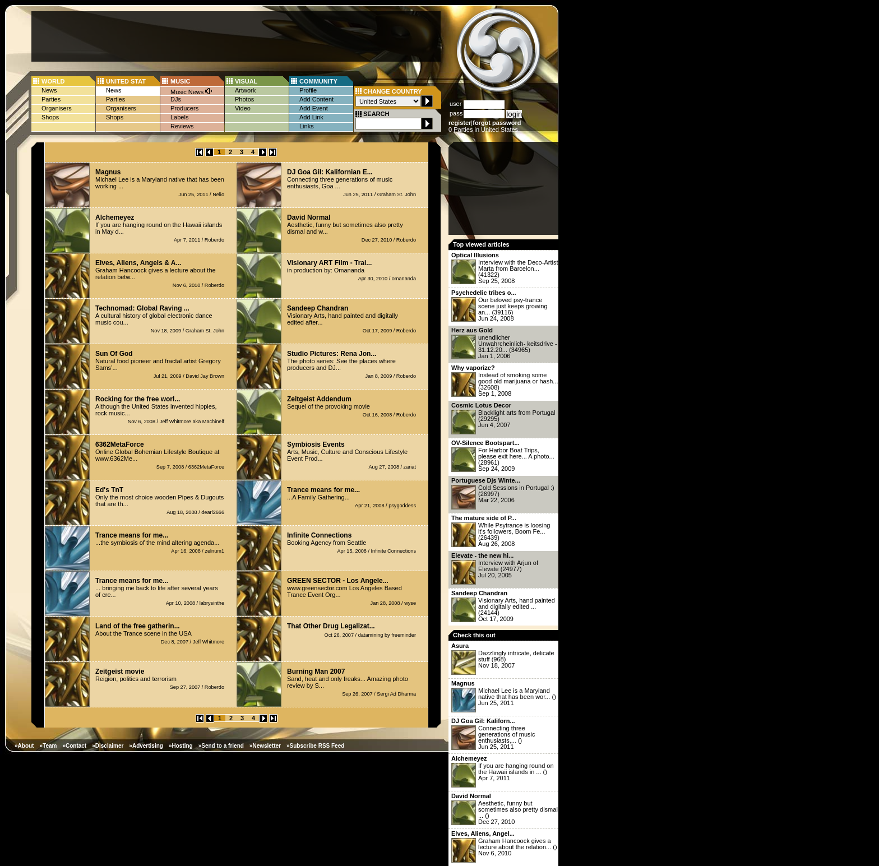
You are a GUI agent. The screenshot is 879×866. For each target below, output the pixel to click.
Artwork (245, 90)
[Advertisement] (236, 36)
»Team (48, 746)
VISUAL (246, 81)
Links (306, 126)
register (459, 122)
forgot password (497, 122)
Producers (184, 108)
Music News (191, 91)
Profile (308, 90)
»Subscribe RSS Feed (315, 746)
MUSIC (180, 81)
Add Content (316, 99)
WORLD (53, 81)
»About (24, 746)
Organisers (56, 108)
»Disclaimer (107, 746)
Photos (244, 99)
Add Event (313, 108)
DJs (175, 99)
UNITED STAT (126, 81)
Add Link (311, 117)
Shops (50, 117)
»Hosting (181, 746)
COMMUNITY (318, 81)
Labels (179, 117)
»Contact (74, 746)
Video (243, 108)
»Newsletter (265, 746)
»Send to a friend (221, 746)
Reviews (182, 126)
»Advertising (146, 746)
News (49, 90)
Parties (51, 99)
